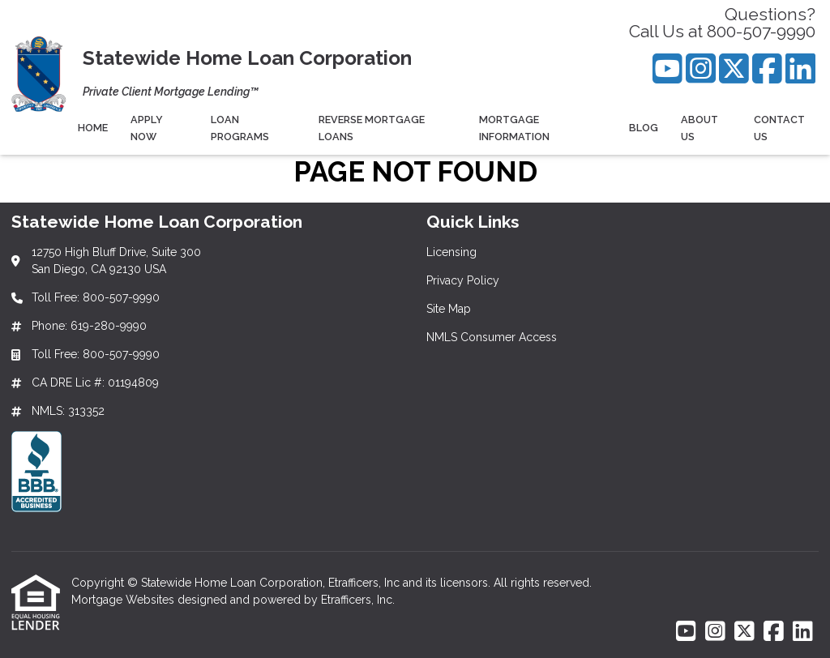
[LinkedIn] (800, 68)
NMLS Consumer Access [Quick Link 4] (491, 337)
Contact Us (779, 128)
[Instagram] (701, 68)
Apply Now (146, 128)
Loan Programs (240, 128)
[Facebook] (767, 68)
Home (93, 128)
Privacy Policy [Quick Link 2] (462, 280)
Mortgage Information (514, 128)
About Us (699, 128)
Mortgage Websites (124, 599)
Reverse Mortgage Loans (372, 128)
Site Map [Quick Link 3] (448, 308)
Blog (643, 128)
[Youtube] (667, 68)
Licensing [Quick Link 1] (451, 252)
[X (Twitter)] (734, 68)
